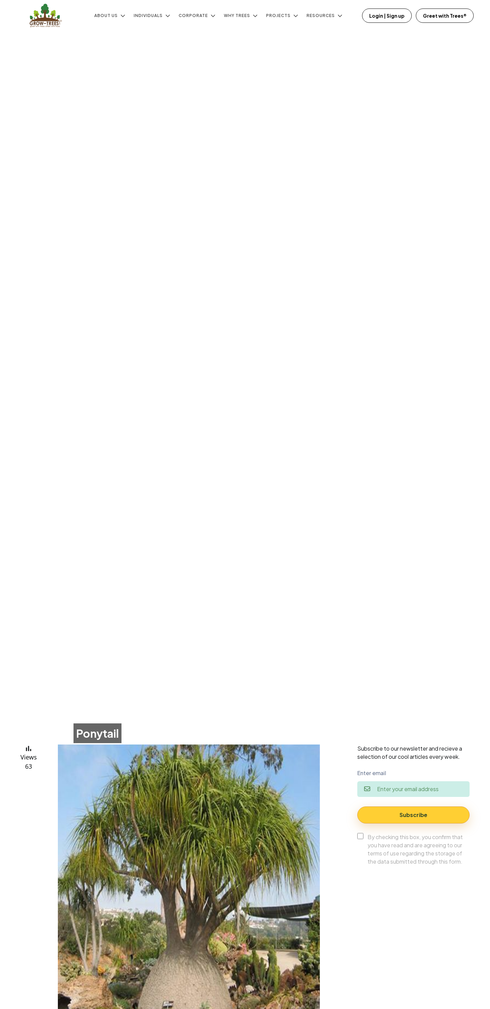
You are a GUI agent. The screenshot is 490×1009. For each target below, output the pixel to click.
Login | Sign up (387, 16)
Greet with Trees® (445, 16)
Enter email (371, 772)
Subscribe (413, 814)
